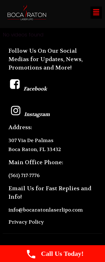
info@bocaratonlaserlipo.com (45, 210)
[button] (96, 12)
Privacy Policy (26, 222)
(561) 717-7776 (24, 175)
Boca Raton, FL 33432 (34, 149)
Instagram (29, 114)
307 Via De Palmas (30, 140)
